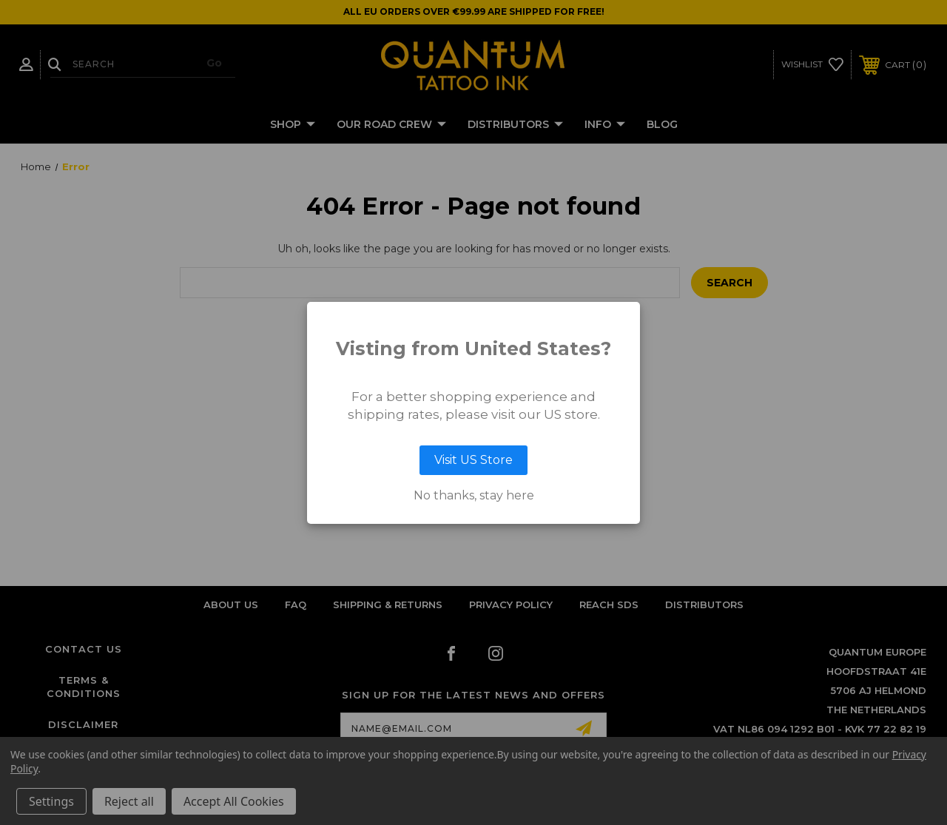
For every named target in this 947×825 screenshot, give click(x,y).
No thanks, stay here (474, 496)
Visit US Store (473, 460)
